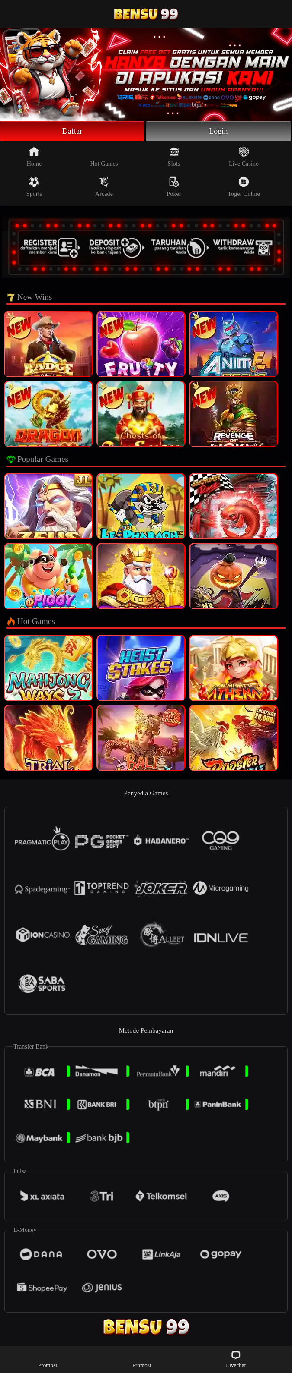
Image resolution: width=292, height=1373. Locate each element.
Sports (34, 186)
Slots (174, 156)
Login (218, 131)
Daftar (72, 131)
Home (34, 156)
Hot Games (104, 156)
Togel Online (244, 186)
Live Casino (244, 156)
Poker (174, 186)
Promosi (47, 1359)
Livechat (236, 1359)
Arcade (104, 186)
